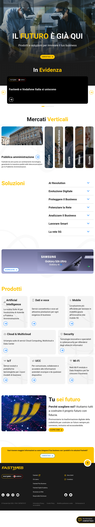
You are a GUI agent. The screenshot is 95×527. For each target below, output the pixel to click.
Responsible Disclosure (39, 496)
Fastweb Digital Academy (40, 487)
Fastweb (35, 475)
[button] (43, 106)
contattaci (46, 57)
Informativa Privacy (38, 503)
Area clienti (70, 475)
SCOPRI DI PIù (10, 270)
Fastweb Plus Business (39, 483)
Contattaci (70, 479)
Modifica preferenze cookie (65, 503)
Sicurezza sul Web (38, 492)
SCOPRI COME (55, 430)
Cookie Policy (50, 503)
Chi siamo (36, 479)
